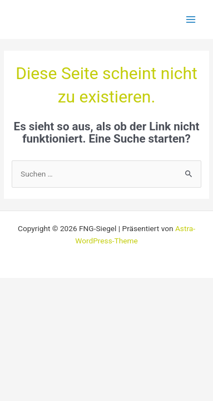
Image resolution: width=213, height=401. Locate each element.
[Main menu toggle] (191, 19)
